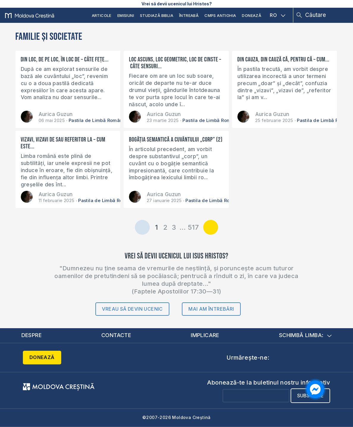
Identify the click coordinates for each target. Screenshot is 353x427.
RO (277, 15)
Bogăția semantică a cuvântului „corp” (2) (176, 139)
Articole (101, 15)
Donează (251, 15)
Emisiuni (125, 15)
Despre (31, 335)
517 (193, 227)
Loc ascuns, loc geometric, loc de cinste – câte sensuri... (175, 63)
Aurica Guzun (56, 114)
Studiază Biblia (156, 15)
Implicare (205, 335)
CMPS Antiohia (220, 15)
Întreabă (188, 15)
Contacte (116, 335)
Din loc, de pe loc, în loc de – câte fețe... (65, 59)
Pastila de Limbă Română (97, 120)
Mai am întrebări (211, 309)
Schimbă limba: (305, 335)
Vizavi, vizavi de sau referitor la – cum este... (63, 143)
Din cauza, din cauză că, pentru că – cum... (283, 59)
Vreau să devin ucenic (132, 309)
